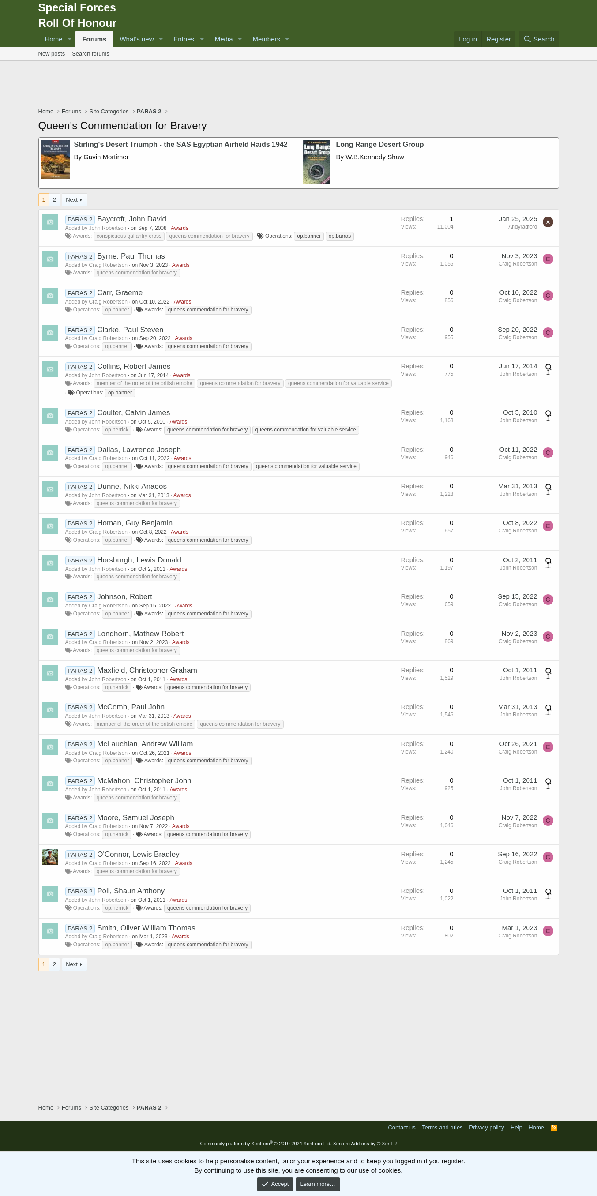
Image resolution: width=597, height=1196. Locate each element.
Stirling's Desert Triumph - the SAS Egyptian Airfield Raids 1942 (181, 144)
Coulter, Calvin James (133, 413)
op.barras (340, 236)
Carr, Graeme (120, 293)
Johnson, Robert (124, 596)
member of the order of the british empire (144, 383)
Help (516, 1127)
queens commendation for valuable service (338, 383)
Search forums (90, 53)
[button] (69, 39)
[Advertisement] (298, 85)
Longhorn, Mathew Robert (140, 634)
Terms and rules (442, 1127)
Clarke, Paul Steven (130, 330)
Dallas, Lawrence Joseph (139, 450)
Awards (179, 228)
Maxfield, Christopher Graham (147, 670)
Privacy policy (486, 1127)
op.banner (309, 236)
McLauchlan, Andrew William (145, 744)
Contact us (401, 1127)
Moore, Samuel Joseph (135, 818)
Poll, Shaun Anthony (131, 891)
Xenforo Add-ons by (365, 1143)
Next (72, 199)
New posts (51, 53)
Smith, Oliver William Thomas (146, 928)
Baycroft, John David (131, 219)
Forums (94, 39)
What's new (137, 39)
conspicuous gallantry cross (129, 236)
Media (224, 39)
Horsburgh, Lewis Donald (139, 560)
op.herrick (116, 430)
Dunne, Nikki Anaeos (132, 486)
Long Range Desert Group (380, 144)
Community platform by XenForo (265, 1143)
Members (267, 39)
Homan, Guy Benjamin (135, 523)
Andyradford (522, 227)
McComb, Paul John (131, 707)
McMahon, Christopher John (144, 780)
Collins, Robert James (133, 366)
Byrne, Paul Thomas (131, 256)
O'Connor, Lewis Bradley (138, 854)
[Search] (539, 39)
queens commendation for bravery (209, 236)
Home (54, 39)
